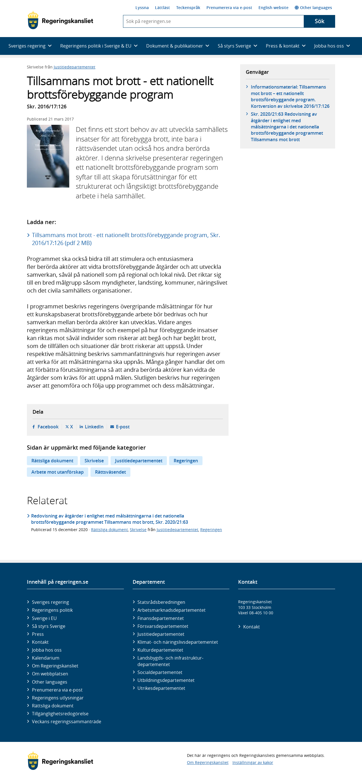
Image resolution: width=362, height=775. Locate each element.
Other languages (313, 7)
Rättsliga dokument (52, 461)
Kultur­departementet (160, 650)
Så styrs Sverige (48, 626)
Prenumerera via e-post (229, 7)
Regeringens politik (52, 610)
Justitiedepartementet (74, 67)
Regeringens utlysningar (58, 698)
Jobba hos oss (47, 650)
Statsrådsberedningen (161, 602)
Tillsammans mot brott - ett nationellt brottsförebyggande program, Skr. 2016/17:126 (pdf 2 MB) (126, 239)
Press (38, 634)
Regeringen (186, 461)
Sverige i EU (44, 618)
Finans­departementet (160, 618)
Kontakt (40, 642)
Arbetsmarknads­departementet (171, 610)
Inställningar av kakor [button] (252, 762)
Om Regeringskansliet (55, 666)
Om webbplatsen (50, 674)
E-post (123, 427)
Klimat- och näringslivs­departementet (177, 642)
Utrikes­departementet (161, 688)
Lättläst (162, 7)
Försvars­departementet (162, 626)
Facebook (48, 427)
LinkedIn (94, 427)
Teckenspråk (188, 7)
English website (273, 7)
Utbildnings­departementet (166, 680)
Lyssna (142, 7)
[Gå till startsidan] (60, 20)
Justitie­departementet (160, 634)
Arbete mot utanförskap (57, 472)
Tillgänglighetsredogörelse (60, 713)
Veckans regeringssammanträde (66, 721)
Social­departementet (159, 672)
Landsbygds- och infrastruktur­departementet (170, 661)
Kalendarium (45, 658)
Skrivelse (94, 461)
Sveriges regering (50, 602)
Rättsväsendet (110, 472)
